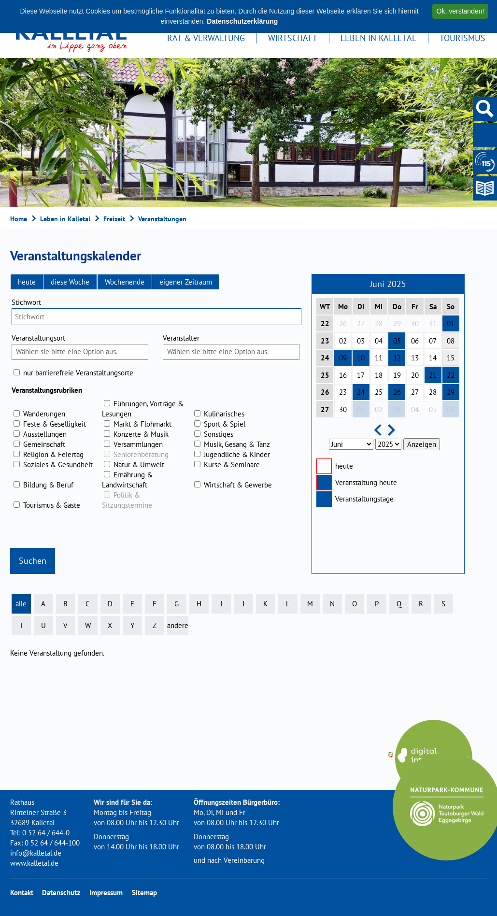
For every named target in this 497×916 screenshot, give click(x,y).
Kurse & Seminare (232, 464)
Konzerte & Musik (141, 434)
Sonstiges (218, 434)
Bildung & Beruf (48, 484)
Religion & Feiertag (53, 454)
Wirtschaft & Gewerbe (238, 484)
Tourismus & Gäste (51, 505)
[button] (26, 282)
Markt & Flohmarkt (142, 424)
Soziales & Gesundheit (58, 464)
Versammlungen (138, 444)
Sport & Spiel (224, 424)
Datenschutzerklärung (242, 21)
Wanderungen (44, 413)
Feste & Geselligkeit (54, 424)
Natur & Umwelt (139, 464)
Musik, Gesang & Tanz (237, 444)
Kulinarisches (224, 413)
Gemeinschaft (44, 444)
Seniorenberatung (141, 454)
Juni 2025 (388, 283)
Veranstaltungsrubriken (47, 390)
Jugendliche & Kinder (237, 454)
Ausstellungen (45, 434)
